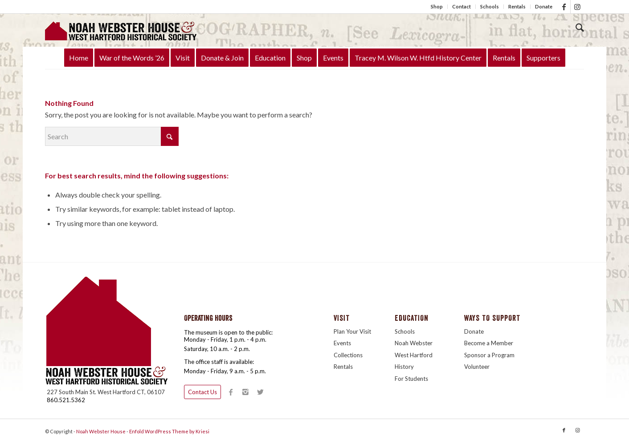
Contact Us (202, 392)
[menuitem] (437, 6)
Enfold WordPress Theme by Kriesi (169, 431)
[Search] (580, 28)
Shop (437, 6)
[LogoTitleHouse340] (120, 30)
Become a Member (488, 343)
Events (342, 343)
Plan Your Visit (352, 331)
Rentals (517, 6)
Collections (348, 355)
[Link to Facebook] (563, 6)
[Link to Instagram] (577, 6)
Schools (489, 6)
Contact (461, 6)
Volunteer (477, 366)
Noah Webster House (101, 431)
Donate (543, 6)
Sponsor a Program (489, 355)
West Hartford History (414, 360)
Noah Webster (414, 343)
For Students (411, 378)
